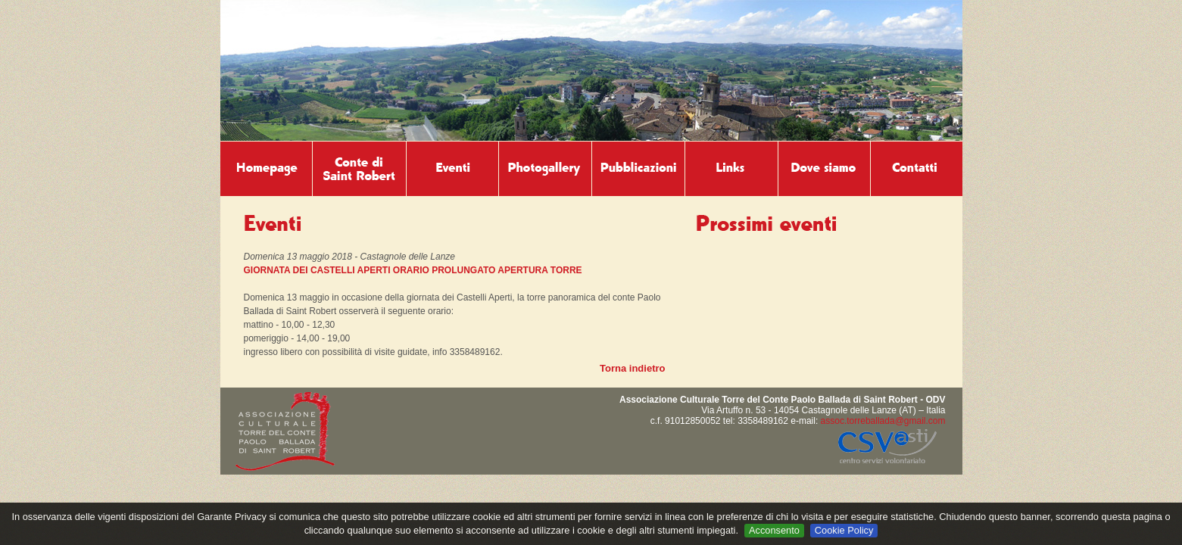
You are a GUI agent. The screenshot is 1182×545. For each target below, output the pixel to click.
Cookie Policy (844, 530)
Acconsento (774, 530)
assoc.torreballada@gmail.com (883, 421)
